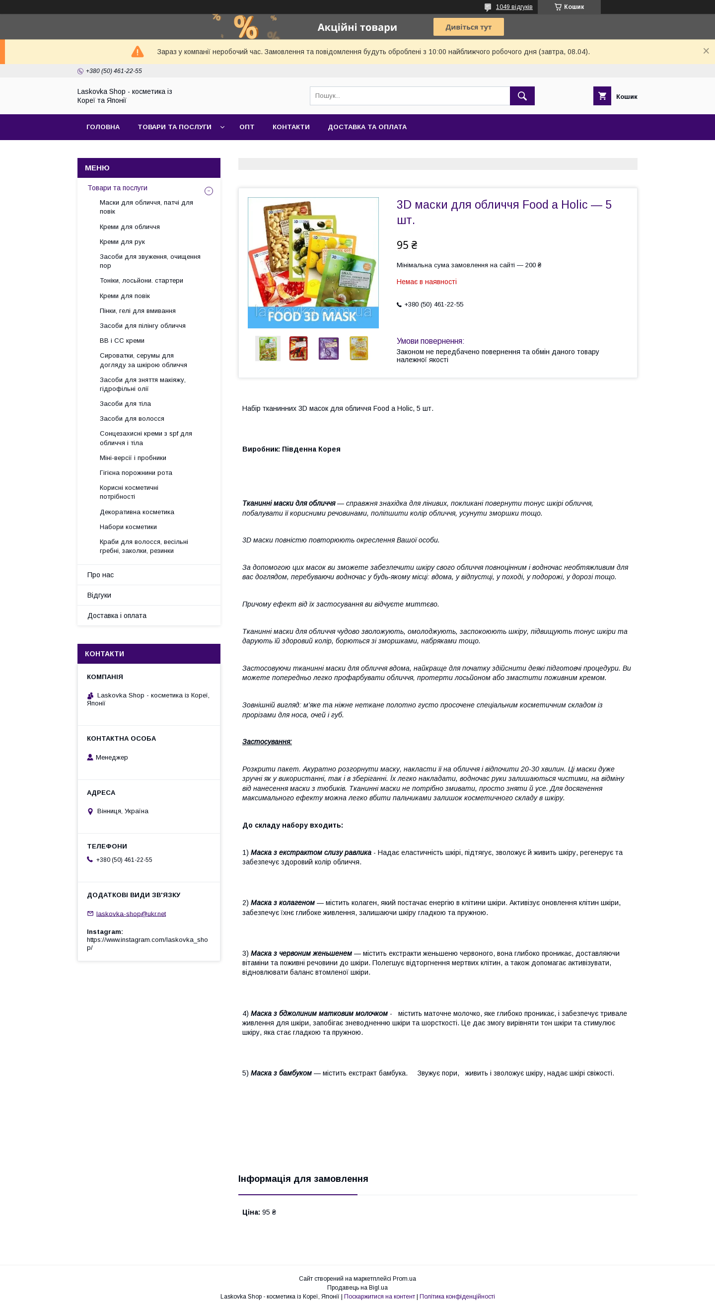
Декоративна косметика (137, 512)
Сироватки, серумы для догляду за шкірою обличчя (143, 360)
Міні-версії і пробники (133, 458)
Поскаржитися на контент (379, 1296)
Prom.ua (404, 1278)
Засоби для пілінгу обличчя (143, 325)
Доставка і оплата (116, 615)
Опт (247, 127)
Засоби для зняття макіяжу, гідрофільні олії (143, 384)
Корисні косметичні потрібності (129, 492)
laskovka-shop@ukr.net (131, 913)
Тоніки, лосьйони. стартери (141, 280)
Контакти (291, 127)
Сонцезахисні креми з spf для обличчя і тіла (146, 438)
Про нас (100, 575)
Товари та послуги (175, 127)
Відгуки (99, 595)
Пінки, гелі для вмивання (138, 310)
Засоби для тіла (125, 403)
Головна (103, 127)
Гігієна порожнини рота (136, 472)
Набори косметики (128, 527)
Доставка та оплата (367, 127)
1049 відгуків (514, 6)
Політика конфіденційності (457, 1296)
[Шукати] (522, 95)
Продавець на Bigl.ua (357, 1287)
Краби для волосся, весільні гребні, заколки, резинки (144, 546)
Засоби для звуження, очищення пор (150, 261)
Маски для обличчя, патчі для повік (146, 207)
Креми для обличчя (130, 227)
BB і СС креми (122, 340)
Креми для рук (122, 241)
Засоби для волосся (132, 418)
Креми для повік (125, 296)
